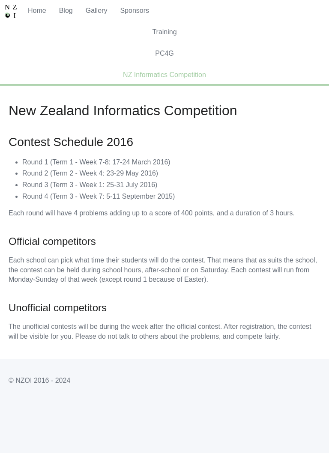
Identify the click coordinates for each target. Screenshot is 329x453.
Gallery (97, 10)
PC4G (164, 53)
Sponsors (134, 10)
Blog (66, 10)
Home (37, 10)
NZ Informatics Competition (164, 74)
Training (164, 32)
